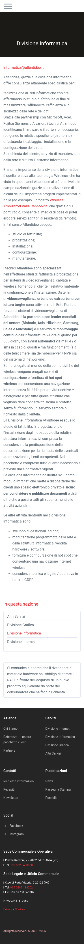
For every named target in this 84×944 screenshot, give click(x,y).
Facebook (13, 826)
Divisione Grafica (20, 625)
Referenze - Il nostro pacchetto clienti (17, 739)
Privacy (8, 909)
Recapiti (9, 789)
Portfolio (51, 798)
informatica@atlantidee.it (23, 67)
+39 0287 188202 (21, 887)
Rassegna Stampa (58, 789)
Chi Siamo (10, 728)
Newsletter (10, 798)
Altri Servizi (16, 616)
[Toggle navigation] (8, 5)
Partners (9, 750)
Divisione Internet (21, 642)
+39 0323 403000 (21, 865)
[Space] (7, 918)
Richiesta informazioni (18, 781)
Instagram (13, 834)
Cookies (20, 909)
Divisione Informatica (24, 633)
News (49, 781)
